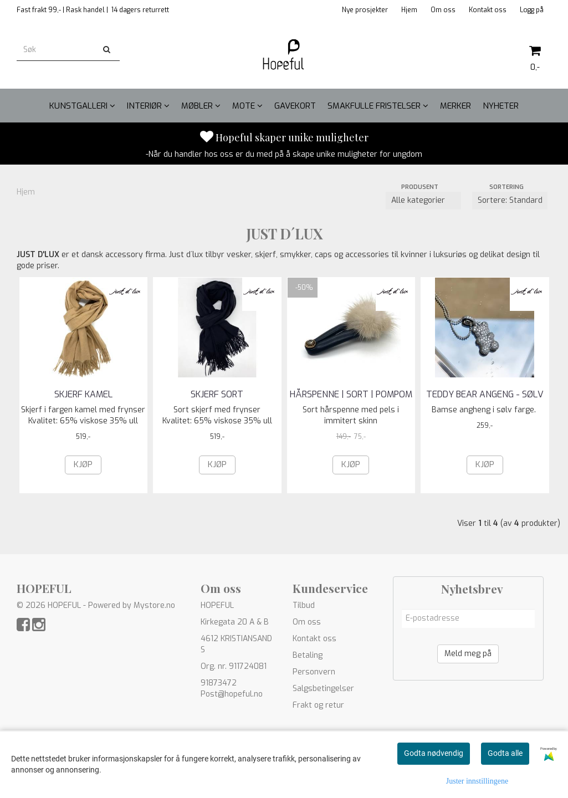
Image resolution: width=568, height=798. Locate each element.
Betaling (308, 655)
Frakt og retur (318, 705)
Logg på (532, 10)
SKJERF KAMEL (83, 394)
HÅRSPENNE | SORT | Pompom (351, 394)
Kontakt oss (487, 10)
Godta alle (505, 753)
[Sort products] (509, 200)
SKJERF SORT (217, 394)
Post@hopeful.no (232, 694)
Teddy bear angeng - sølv (485, 394)
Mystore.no (154, 605)
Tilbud (304, 605)
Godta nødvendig (433, 753)
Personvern (314, 672)
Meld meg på (468, 653)
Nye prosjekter (365, 10)
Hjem (409, 10)
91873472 (219, 683)
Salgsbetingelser (323, 688)
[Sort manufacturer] (423, 200)
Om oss (443, 10)
